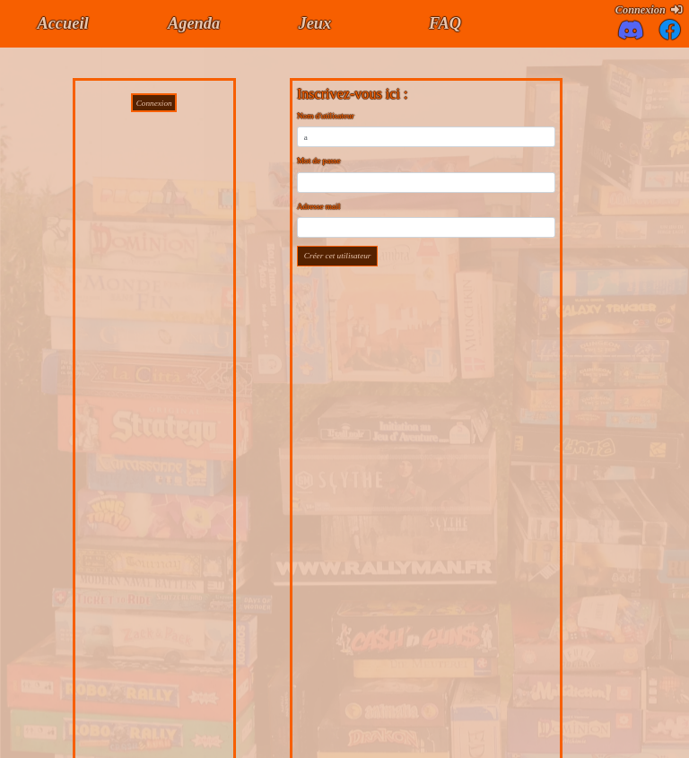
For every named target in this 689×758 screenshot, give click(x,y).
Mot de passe (319, 160)
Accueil (62, 23)
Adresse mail (318, 206)
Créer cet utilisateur (337, 255)
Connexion (648, 10)
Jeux (314, 23)
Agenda (194, 23)
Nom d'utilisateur (325, 115)
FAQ (445, 23)
